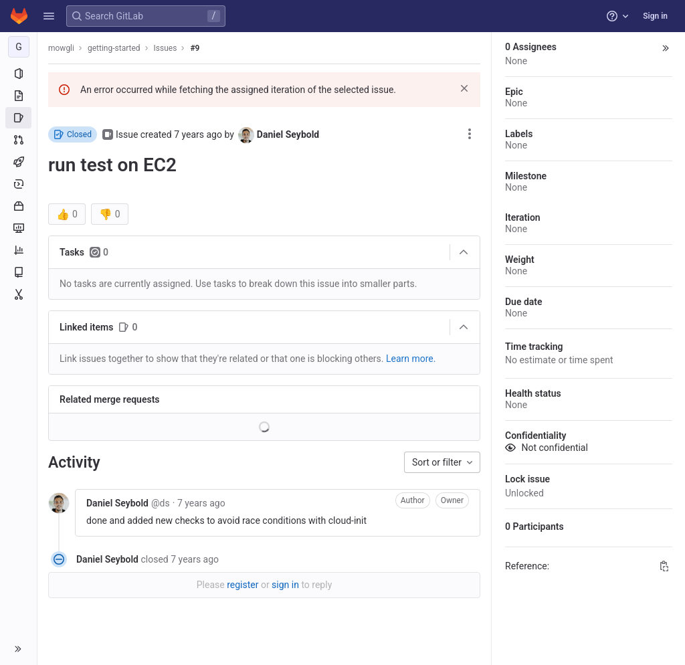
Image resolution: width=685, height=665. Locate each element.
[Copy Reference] (664, 566)
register (242, 584)
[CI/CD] (18, 162)
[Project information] (18, 73)
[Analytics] (18, 250)
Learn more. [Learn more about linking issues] (411, 358)
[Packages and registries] (18, 206)
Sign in (655, 16)
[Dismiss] (464, 88)
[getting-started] (18, 46)
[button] (49, 16)
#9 (194, 48)
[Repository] (18, 95)
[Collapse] (464, 252)
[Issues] (18, 117)
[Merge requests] (18, 140)
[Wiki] (18, 272)
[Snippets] (18, 294)
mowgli (61, 48)
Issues (165, 48)
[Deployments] (18, 184)
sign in (285, 584)
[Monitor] (18, 228)
